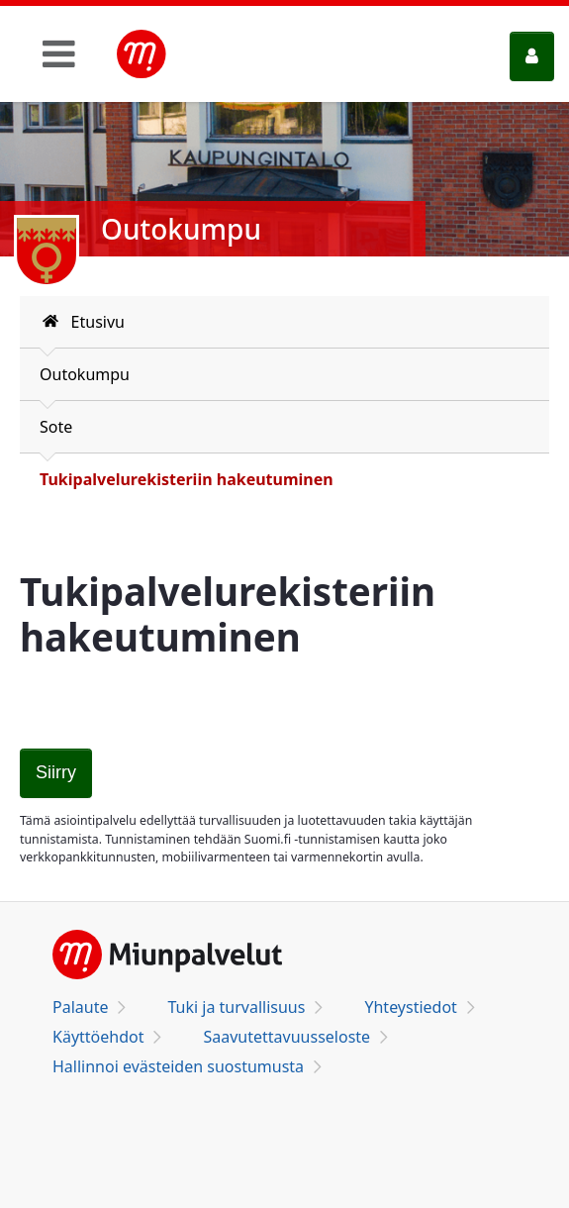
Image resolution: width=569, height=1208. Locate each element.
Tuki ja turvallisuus (236, 1007)
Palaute (80, 1007)
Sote (56, 427)
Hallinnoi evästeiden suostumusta (178, 1066)
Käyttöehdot (97, 1037)
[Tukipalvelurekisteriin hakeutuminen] (56, 773)
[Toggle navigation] (59, 53)
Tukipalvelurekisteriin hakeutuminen (186, 479)
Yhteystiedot (410, 1007)
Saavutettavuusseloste (286, 1037)
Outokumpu (85, 374)
